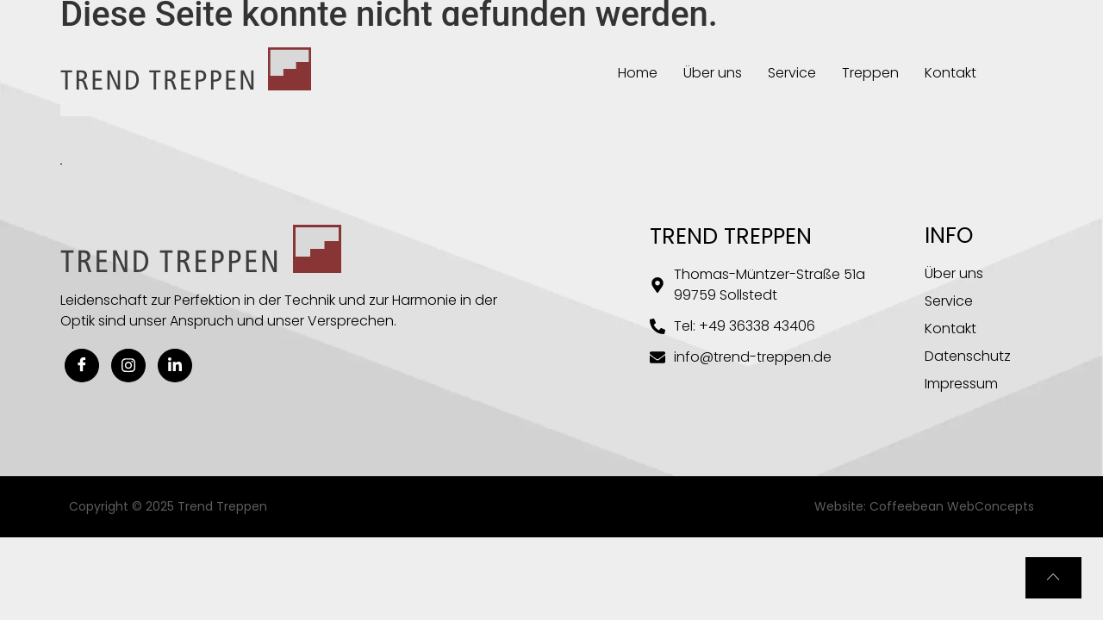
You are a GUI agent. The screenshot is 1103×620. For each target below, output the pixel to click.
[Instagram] (128, 365)
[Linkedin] (175, 365)
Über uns (712, 73)
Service (792, 73)
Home (637, 73)
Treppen (870, 73)
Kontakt (950, 73)
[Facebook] (82, 365)
